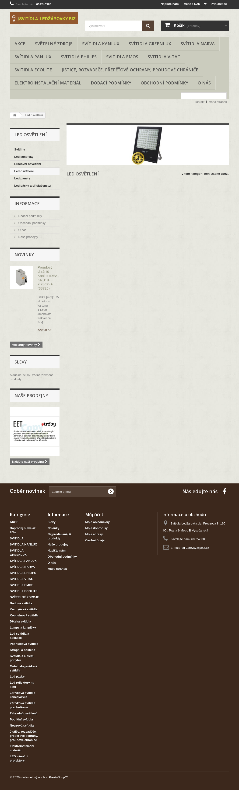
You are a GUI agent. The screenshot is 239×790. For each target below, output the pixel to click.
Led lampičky (23, 156)
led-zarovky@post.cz (195, 547)
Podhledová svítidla (24, 644)
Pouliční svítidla (21, 719)
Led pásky (17, 676)
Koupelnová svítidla (24, 615)
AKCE (19, 43)
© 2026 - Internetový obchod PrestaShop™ (39, 777)
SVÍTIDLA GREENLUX (150, 43)
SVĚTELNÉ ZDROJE (54, 43)
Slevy (20, 362)
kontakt (199, 102)
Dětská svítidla (20, 621)
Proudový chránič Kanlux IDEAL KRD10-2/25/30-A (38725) (48, 277)
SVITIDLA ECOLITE (33, 70)
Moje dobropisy (96, 528)
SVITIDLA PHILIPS (79, 56)
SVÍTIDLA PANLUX (32, 56)
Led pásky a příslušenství (32, 185)
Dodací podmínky (111, 83)
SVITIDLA (17, 538)
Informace (27, 203)
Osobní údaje (94, 540)
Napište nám (170, 4)
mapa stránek (217, 102)
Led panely (22, 178)
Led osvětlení (24, 171)
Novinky (24, 254)
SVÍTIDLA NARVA (198, 43)
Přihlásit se (219, 4)
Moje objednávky (97, 522)
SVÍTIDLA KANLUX (100, 43)
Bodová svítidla (21, 603)
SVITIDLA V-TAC (164, 56)
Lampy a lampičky (23, 627)
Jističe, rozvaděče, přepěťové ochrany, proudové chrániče (130, 70)
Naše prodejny (28, 237)
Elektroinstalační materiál (47, 83)
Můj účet (94, 514)
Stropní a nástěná (22, 650)
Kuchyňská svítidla (23, 609)
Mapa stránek (57, 568)
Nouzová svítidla (22, 725)
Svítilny (19, 149)
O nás (204, 83)
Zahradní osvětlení (23, 713)
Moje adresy (94, 534)
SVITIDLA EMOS (122, 56)
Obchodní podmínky (164, 83)
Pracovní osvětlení (27, 164)
